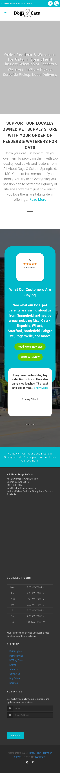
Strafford (15, 331)
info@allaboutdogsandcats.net (22, 488)
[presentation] (23, 723)
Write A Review (30, 357)
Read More (37, 199)
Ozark (45, 321)
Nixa (36, 321)
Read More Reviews (30, 346)
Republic (23, 326)
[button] (26, 424)
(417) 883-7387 (14, 485)
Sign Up (15, 735)
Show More (41, 387)
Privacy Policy (34, 752)
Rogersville (24, 336)
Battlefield (32, 331)
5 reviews (30, 267)
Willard (37, 326)
